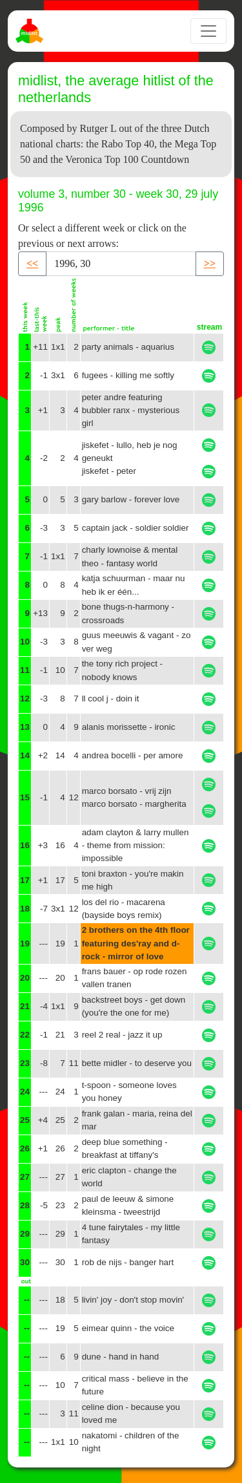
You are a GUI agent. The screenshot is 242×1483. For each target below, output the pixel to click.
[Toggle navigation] (208, 31)
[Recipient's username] (121, 263)
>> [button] (210, 263)
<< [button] (32, 263)
